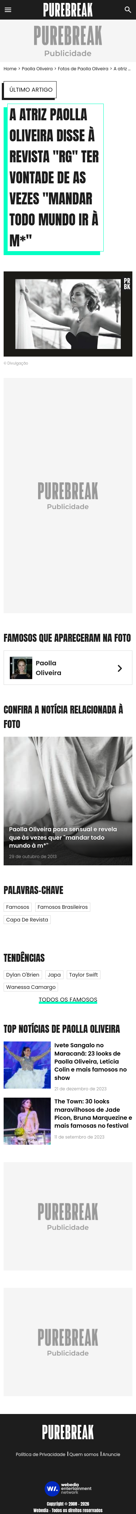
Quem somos (83, 1454)
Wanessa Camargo (30, 987)
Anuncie (111, 1454)
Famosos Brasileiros (63, 907)
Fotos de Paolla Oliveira (83, 69)
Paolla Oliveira (37, 69)
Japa (54, 974)
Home (10, 69)
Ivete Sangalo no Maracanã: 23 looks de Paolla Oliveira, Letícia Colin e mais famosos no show (90, 1061)
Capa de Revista (27, 919)
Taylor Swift (83, 974)
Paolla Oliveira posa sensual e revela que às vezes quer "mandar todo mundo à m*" (63, 837)
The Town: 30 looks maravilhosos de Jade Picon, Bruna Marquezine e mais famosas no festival (93, 1113)
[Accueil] (68, 10)
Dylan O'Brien (23, 974)
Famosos (17, 907)
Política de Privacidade (40, 1454)
